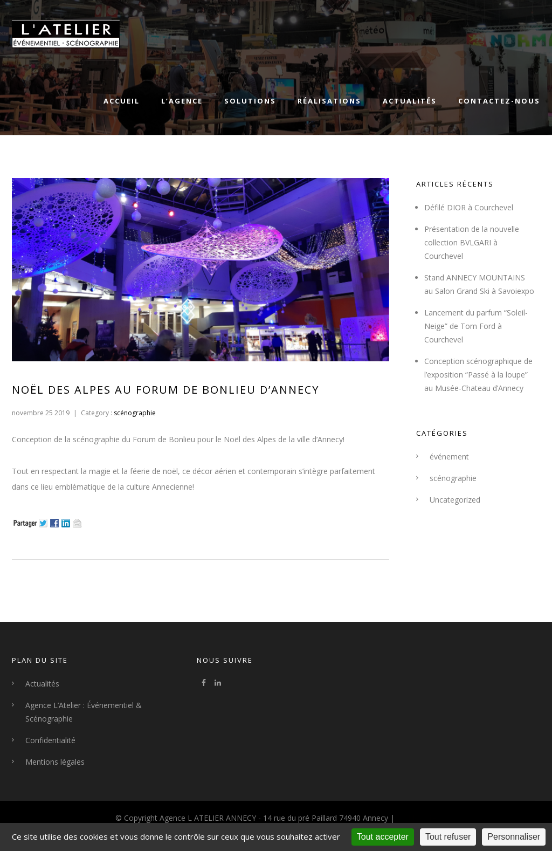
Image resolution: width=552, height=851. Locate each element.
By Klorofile (417, 818)
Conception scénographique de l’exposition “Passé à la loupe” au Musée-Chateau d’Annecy (478, 374)
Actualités (410, 101)
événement (449, 456)
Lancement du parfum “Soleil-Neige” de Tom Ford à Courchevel (476, 326)
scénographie (134, 412)
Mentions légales (55, 762)
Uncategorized (455, 500)
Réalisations (329, 101)
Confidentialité (50, 740)
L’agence (182, 101)
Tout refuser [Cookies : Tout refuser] (448, 836)
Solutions (250, 101)
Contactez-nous (499, 101)
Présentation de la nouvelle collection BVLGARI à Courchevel (471, 242)
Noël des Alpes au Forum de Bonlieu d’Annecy (165, 389)
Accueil (122, 101)
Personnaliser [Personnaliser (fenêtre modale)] (513, 836)
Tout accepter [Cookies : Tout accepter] (383, 836)
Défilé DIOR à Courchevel (468, 207)
